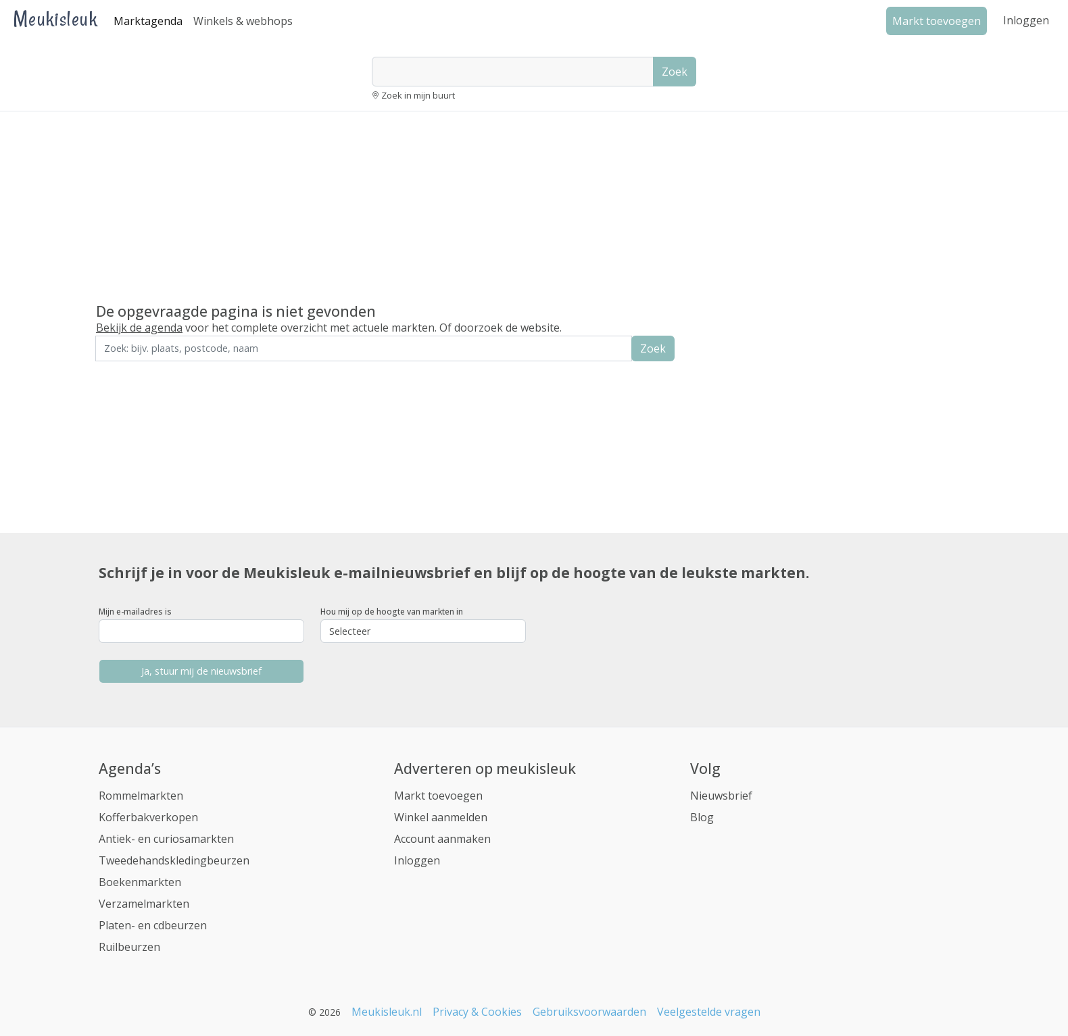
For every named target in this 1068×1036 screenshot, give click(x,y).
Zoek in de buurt (133, 370)
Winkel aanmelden (440, 817)
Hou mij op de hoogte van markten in (391, 611)
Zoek (674, 71)
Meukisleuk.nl (386, 1011)
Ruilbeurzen (129, 946)
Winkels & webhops (243, 21)
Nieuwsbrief (721, 795)
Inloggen (1026, 20)
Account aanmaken (442, 838)
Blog (702, 817)
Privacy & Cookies (477, 1011)
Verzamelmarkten (144, 903)
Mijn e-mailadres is (135, 611)
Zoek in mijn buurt (418, 95)
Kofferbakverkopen (148, 817)
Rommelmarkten (141, 795)
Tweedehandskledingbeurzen (174, 860)
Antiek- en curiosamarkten (166, 838)
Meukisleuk (55, 18)
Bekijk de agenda (139, 327)
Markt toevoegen (438, 795)
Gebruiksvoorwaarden (589, 1011)
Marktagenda (148, 21)
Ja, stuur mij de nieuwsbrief (201, 671)
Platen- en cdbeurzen (153, 925)
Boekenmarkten (140, 882)
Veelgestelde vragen (708, 1011)
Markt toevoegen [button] (936, 21)
